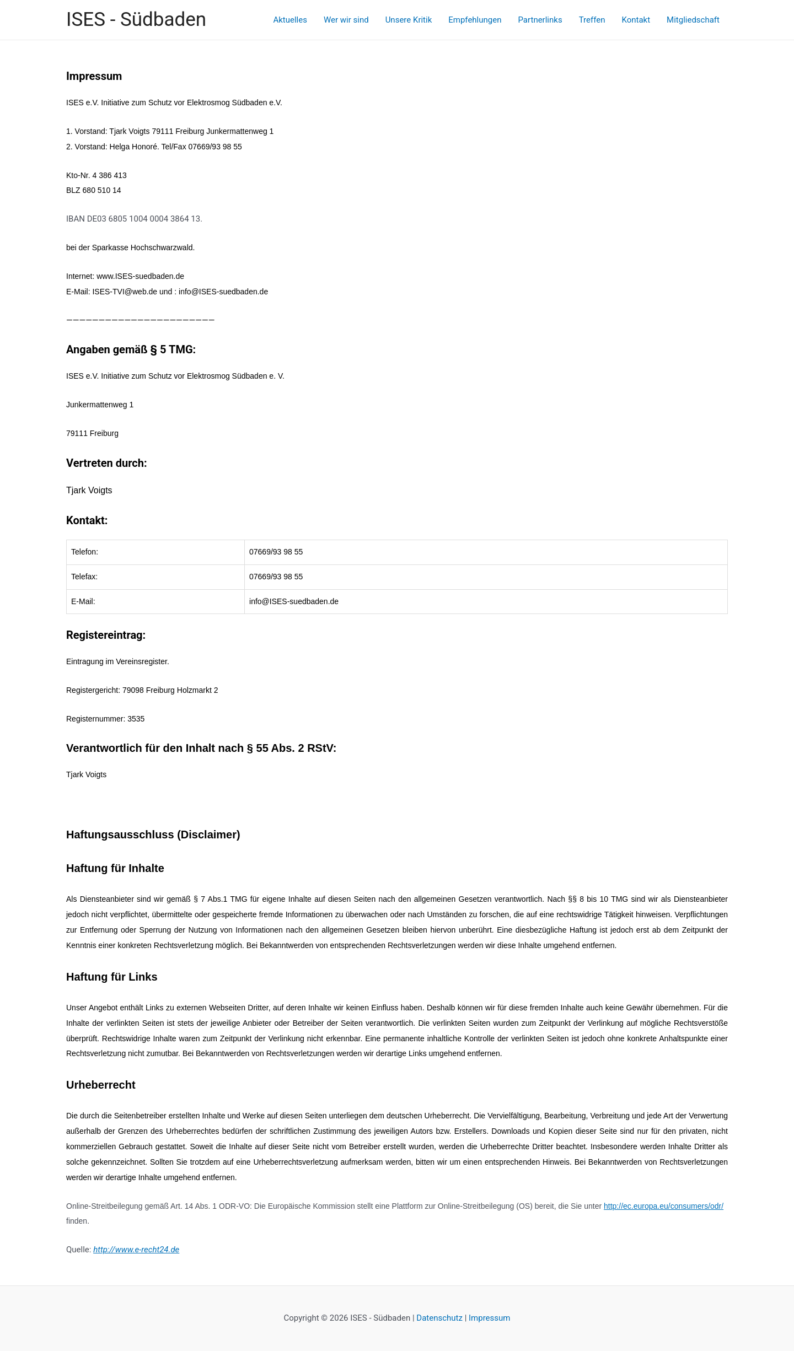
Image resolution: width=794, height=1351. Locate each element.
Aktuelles (290, 20)
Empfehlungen (474, 20)
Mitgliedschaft (693, 20)
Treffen (592, 20)
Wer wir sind (346, 20)
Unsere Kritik (408, 20)
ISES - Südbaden (136, 19)
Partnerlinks (540, 20)
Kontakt (635, 20)
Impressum (489, 1318)
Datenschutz (439, 1318)
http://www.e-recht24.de (136, 1250)
